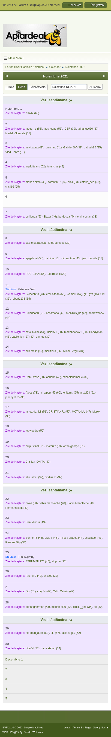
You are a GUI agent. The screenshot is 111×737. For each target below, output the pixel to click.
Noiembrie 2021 (55, 76)
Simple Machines (33, 727)
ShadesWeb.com (33, 732)
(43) (71, 258)
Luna (21, 87)
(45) (53, 377)
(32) (18, 133)
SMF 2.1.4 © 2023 (12, 727)
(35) (93, 147)
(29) (51, 575)
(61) (88, 392)
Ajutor (67, 727)
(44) (67, 216)
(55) (53, 128)
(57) (74, 294)
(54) (35, 332)
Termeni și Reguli (82, 727)
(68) (32, 503)
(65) (55, 294)
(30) (59, 561)
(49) (34, 147)
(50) (55, 332)
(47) (55, 313)
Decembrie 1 (14, 659)
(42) (63, 591)
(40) (23, 336)
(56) (34, 351)
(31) (15, 152)
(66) (32, 113)
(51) (35, 313)
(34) (57, 182)
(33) (73, 182)
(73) (35, 294)
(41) (53, 147)
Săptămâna (37, 87)
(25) (12, 186)
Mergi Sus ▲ (101, 727)
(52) (71, 632)
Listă (10, 87)
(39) (70, 128)
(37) (88, 128)
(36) (53, 351)
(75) (39, 242)
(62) (36, 166)
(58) (34, 128)
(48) (36, 182)
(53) (34, 216)
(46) (50, 216)
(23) (56, 274)
